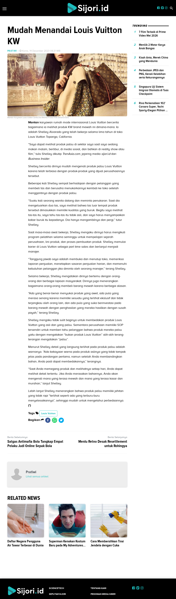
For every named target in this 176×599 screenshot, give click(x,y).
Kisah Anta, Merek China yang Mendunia (153, 59)
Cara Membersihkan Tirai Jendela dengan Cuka (107, 543)
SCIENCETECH (56, 588)
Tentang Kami (98, 588)
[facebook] (48, 420)
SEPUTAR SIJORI (57, 594)
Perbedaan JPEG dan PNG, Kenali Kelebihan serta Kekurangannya (152, 74)
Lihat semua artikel (37, 476)
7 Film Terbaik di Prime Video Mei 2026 (152, 33)
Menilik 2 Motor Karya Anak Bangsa (152, 46)
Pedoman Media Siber (103, 594)
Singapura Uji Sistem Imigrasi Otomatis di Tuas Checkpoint (153, 90)
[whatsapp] (54, 420)
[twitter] (61, 420)
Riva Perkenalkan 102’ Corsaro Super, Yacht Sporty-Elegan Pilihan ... (153, 106)
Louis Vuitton (48, 413)
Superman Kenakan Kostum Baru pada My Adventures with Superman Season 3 (67, 545)
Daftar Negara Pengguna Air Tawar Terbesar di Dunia (25, 543)
